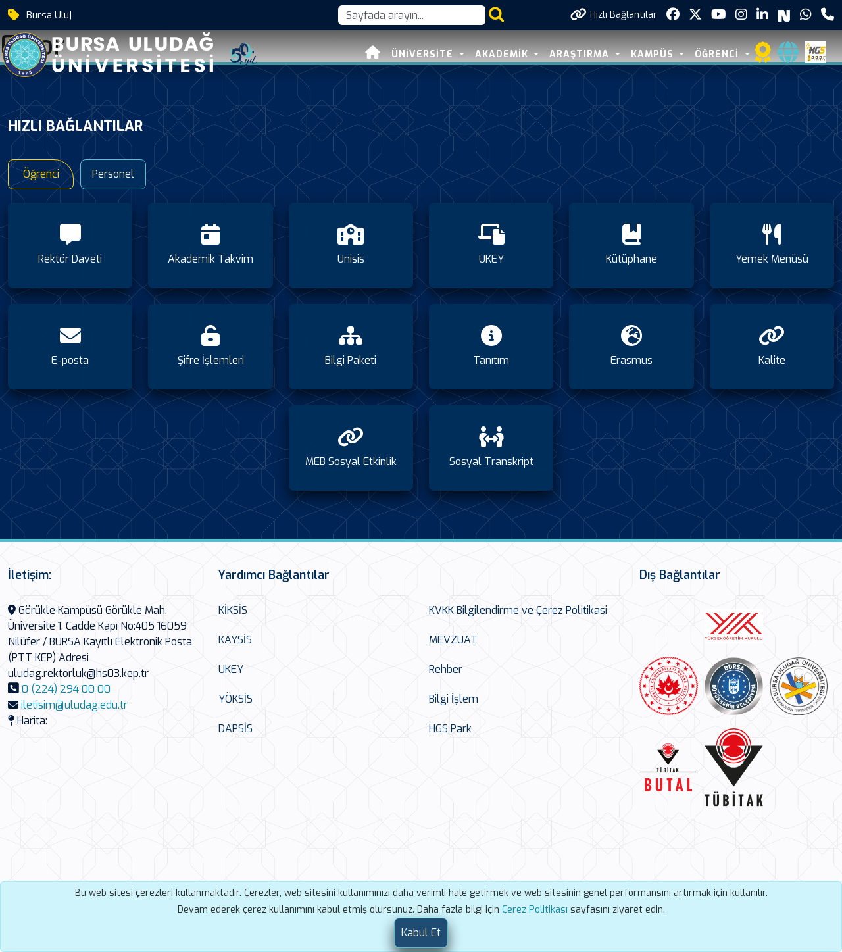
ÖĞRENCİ (718, 54)
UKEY (230, 669)
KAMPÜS (654, 54)
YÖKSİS (235, 699)
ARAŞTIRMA (580, 54)
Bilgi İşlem (453, 699)
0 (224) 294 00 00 (66, 689)
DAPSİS (235, 729)
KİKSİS (232, 610)
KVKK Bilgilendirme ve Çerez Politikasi (518, 610)
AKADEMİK (503, 54)
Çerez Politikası (535, 909)
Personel (113, 174)
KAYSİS (235, 640)
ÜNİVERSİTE (424, 54)
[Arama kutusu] (411, 15)
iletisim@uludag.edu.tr (74, 705)
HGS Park (450, 729)
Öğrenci (41, 174)
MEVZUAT (453, 640)
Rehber (445, 669)
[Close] (421, 933)
